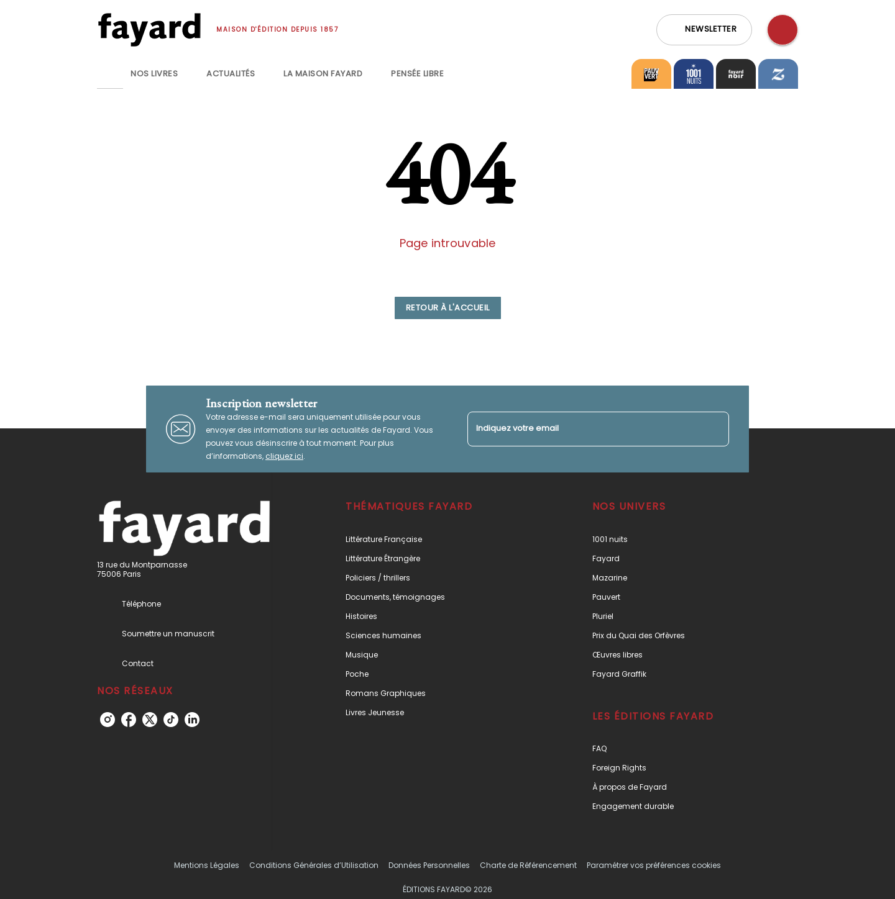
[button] (704, 29)
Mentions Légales (206, 865)
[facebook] (128, 719)
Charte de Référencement (528, 865)
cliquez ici (284, 456)
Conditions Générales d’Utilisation (314, 865)
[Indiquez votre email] (582, 429)
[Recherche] (782, 29)
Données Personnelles (429, 865)
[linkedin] (192, 719)
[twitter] (149, 719)
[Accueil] (149, 29)
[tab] (110, 74)
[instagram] (107, 719)
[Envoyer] (714, 429)
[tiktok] (170, 719)
